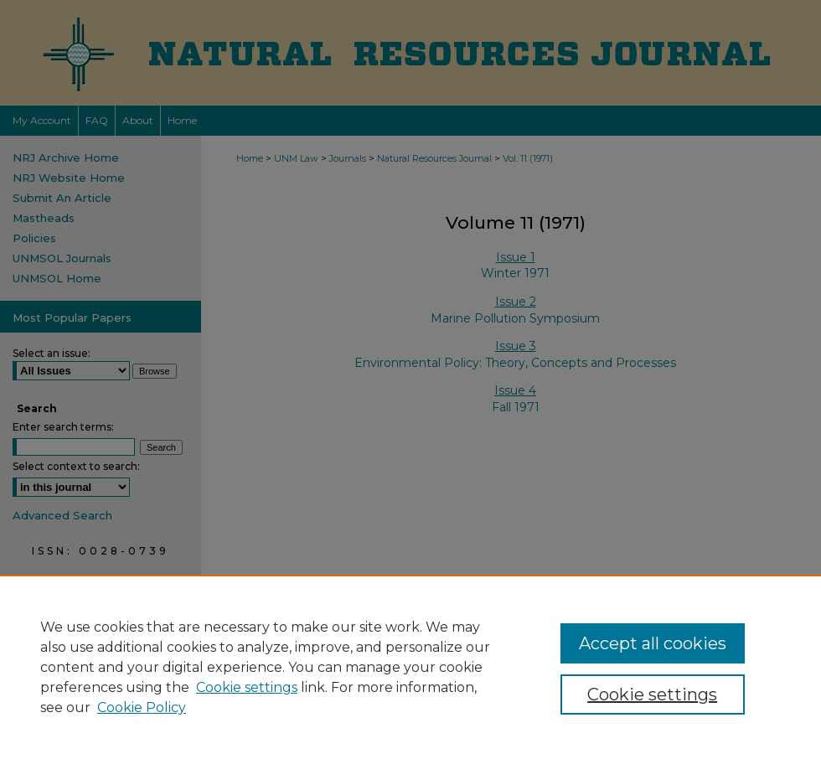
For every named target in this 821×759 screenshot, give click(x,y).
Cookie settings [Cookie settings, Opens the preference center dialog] (652, 694)
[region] (410, 667)
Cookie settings (246, 687)
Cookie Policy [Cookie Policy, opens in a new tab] (141, 707)
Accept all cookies (652, 643)
